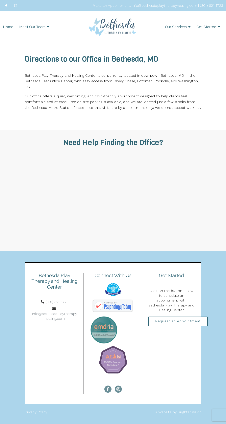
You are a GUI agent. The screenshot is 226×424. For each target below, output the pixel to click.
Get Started (206, 27)
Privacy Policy (36, 412)
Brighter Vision (189, 412)
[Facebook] (6, 5)
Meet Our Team (32, 27)
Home (8, 27)
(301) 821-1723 (56, 302)
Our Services (176, 27)
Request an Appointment (178, 321)
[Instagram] (16, 5)
